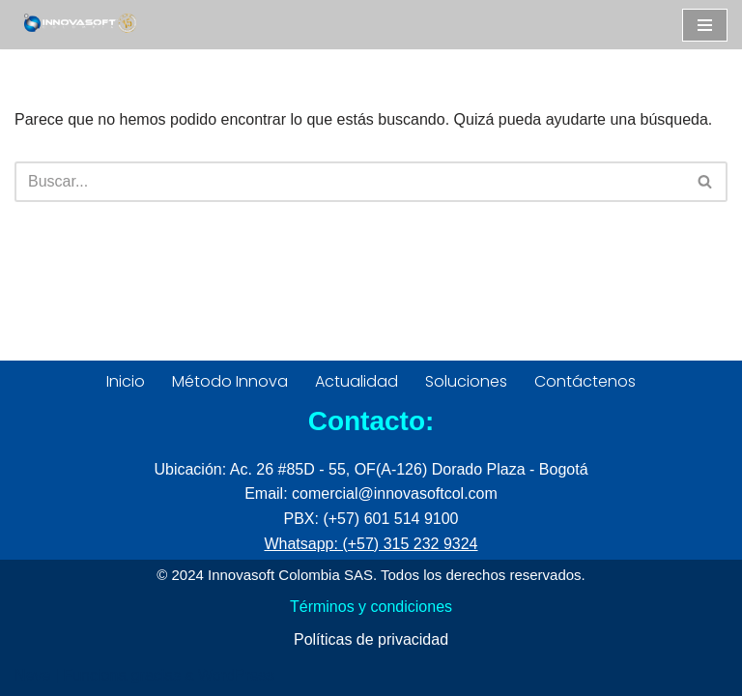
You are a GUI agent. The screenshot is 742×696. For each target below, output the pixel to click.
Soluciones (466, 381)
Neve (32, 675)
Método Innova (230, 381)
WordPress (236, 675)
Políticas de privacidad (371, 639)
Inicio (125, 381)
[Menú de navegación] (705, 25)
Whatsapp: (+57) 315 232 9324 (370, 544)
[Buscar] (349, 181)
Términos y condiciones (371, 606)
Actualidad (356, 381)
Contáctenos (585, 381)
